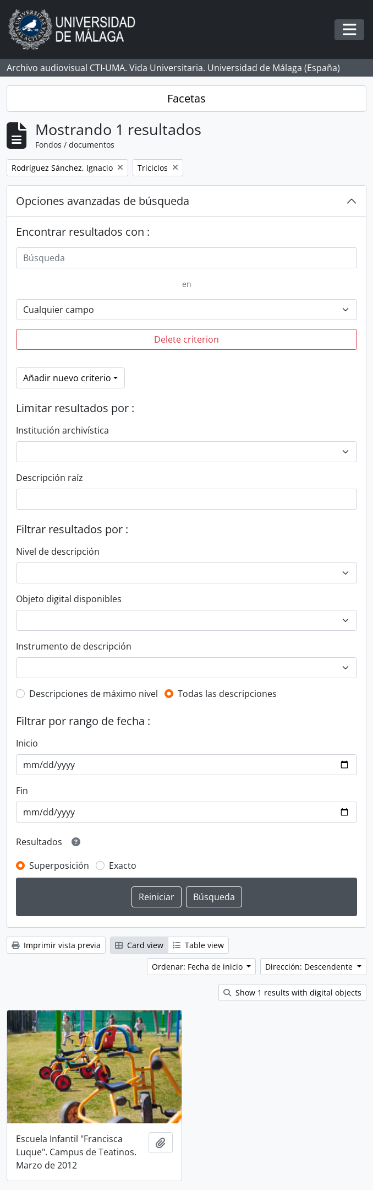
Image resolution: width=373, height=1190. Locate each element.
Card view (139, 945)
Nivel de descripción (58, 551)
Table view (198, 945)
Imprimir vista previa (56, 945)
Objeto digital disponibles (69, 599)
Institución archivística (62, 430)
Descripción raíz (49, 478)
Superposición (59, 865)
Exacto (122, 865)
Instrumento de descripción (73, 646)
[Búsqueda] (186, 257)
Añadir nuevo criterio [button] (67, 378)
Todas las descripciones (227, 694)
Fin (22, 791)
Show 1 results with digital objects (292, 992)
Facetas (186, 98)
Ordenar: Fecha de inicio (198, 966)
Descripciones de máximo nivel (93, 694)
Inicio (27, 743)
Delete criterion (186, 339)
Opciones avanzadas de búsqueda (102, 200)
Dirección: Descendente (310, 966)
